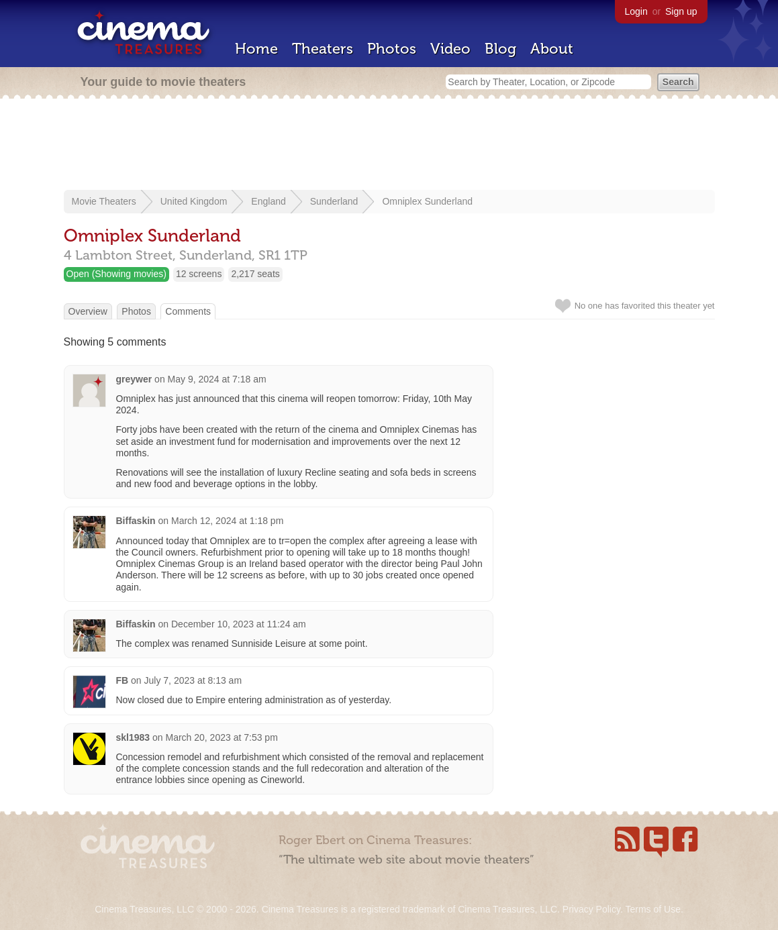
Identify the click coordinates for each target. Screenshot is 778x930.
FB (122, 680)
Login (636, 11)
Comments (188, 311)
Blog (500, 49)
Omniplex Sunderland (427, 201)
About (551, 49)
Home (256, 49)
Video (450, 49)
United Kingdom (194, 201)
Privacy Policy (591, 909)
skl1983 (133, 737)
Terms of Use (652, 909)
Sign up (681, 11)
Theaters (322, 49)
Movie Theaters (104, 201)
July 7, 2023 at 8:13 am (193, 680)
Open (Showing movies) (116, 273)
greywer (134, 379)
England (268, 201)
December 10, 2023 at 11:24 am (238, 624)
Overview (87, 311)
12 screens (199, 273)
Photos (391, 49)
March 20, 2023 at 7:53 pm (221, 737)
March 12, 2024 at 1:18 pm (227, 520)
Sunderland (334, 201)
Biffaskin (136, 520)
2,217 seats (255, 273)
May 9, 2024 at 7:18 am (217, 379)
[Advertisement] (389, 145)
